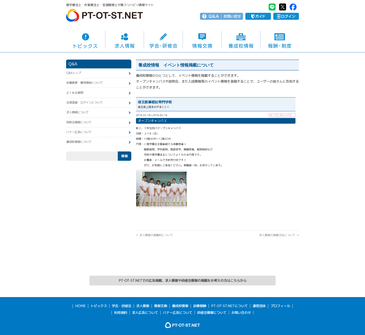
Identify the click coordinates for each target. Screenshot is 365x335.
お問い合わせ (241, 313)
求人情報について (77, 112)
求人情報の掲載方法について (279, 235)
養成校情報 (241, 39)
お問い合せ (232, 16)
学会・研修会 (163, 39)
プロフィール (280, 306)
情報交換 (202, 39)
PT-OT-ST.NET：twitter (282, 6)
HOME (80, 306)
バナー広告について (78, 132)
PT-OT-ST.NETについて (229, 306)
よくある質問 (74, 93)
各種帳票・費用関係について (84, 83)
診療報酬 (199, 306)
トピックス (85, 40)
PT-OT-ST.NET (104, 15)
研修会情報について (78, 122)
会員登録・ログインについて (84, 102)
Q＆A (213, 16)
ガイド (258, 16)
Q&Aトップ (73, 73)
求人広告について (145, 313)
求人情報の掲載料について (154, 235)
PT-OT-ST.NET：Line (272, 6)
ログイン (286, 16)
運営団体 (259, 306)
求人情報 (124, 39)
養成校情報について (78, 142)
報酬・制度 (279, 39)
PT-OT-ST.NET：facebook (293, 6)
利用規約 (120, 313)
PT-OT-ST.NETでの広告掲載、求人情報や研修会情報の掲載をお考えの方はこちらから (183, 280)
